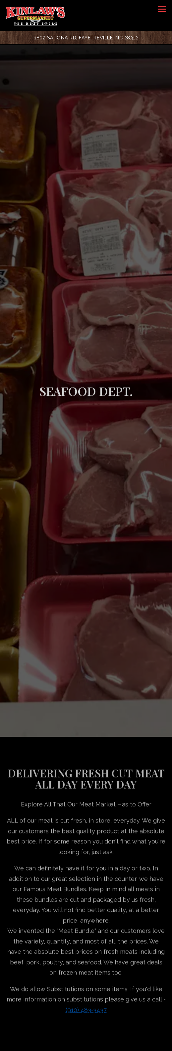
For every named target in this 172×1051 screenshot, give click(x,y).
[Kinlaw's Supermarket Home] (35, 15)
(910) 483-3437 (86, 959)
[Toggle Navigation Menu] (162, 9)
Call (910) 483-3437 (86, 1028)
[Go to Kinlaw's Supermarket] (86, 37)
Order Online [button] (86, 1043)
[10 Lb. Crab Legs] (86, 1013)
